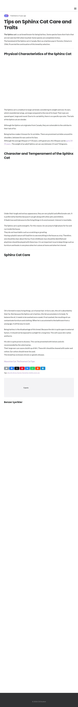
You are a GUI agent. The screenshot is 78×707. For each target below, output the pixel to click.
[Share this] (11, 368)
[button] (75, 8)
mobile (31, 373)
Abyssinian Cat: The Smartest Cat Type (19, 361)
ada (8, 373)
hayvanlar (25, 373)
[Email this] (6, 368)
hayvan (19, 373)
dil (11, 373)
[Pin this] (22, 368)
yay (38, 373)
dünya (14, 373)
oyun (35, 373)
